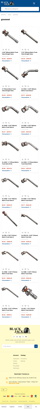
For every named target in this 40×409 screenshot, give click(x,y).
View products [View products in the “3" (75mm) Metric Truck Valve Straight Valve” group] (6, 97)
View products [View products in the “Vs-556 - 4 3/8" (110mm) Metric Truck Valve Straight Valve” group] (6, 243)
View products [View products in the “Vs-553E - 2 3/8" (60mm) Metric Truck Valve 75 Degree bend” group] (25, 134)
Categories (12, 406)
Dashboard (4, 406)
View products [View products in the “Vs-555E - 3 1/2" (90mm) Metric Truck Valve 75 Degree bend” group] (25, 207)
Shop (9, 14)
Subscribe (36, 346)
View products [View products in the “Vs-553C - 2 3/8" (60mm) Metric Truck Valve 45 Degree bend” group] (25, 97)
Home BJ (3, 14)
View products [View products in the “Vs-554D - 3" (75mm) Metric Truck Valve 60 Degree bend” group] (25, 170)
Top (36, 406)
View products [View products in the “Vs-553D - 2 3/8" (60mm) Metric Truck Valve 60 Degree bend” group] (6, 134)
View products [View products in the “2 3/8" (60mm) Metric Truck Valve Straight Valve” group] (6, 60)
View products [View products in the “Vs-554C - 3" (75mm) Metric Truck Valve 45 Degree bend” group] (6, 170)
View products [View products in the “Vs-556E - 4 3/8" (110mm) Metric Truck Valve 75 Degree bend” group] (25, 280)
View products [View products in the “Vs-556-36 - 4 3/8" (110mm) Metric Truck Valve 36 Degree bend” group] (25, 243)
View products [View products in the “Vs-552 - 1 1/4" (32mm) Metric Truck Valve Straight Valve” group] (25, 317)
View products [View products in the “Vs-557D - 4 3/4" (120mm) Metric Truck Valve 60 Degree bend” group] (6, 317)
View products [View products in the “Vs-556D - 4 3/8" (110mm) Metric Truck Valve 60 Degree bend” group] (6, 280)
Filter (28, 406)
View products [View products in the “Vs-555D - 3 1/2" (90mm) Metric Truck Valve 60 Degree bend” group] (6, 207)
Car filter (20, 406)
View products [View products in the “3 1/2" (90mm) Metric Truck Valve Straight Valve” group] (25, 60)
